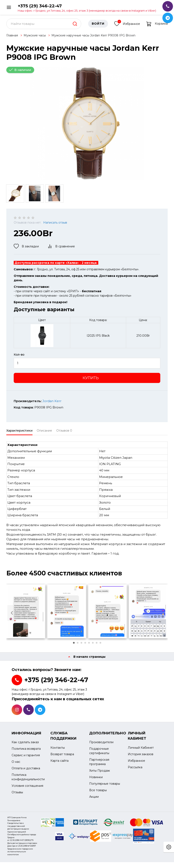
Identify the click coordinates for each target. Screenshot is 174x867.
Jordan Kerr (51, 403)
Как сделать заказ (25, 745)
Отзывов (64, 433)
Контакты (57, 750)
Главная (12, 38)
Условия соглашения (27, 788)
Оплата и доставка (26, 771)
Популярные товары (104, 786)
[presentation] (11, 615)
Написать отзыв (55, 225)
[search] (75, 26)
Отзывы (17, 795)
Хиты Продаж (99, 773)
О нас (16, 764)
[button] (74, 645)
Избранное (127, 26)
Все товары (98, 793)
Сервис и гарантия (26, 758)
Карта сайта (59, 763)
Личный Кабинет (141, 750)
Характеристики (19, 433)
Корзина (157, 26)
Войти (98, 26)
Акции (94, 799)
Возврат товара (62, 757)
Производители (101, 745)
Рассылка (135, 770)
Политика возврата (26, 751)
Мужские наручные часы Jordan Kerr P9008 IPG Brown (93, 38)
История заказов (140, 757)
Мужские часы (35, 38)
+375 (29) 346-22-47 (87, 7)
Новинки (96, 780)
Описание (44, 433)
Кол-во (19, 357)
